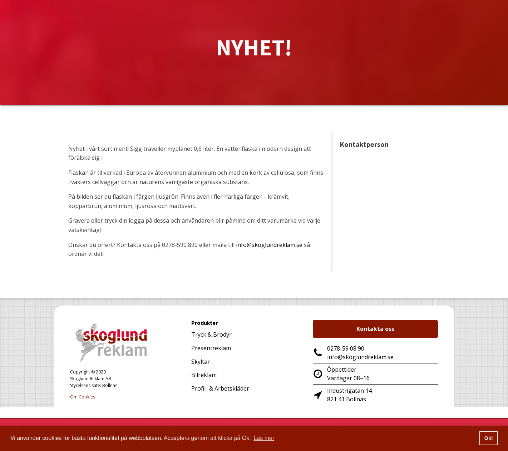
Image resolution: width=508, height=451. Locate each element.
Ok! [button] (488, 438)
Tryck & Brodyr (211, 334)
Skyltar (200, 362)
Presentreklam (211, 348)
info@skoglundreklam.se (269, 245)
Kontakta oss (375, 329)
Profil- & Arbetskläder (220, 388)
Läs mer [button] (263, 438)
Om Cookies (82, 397)
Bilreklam (204, 375)
